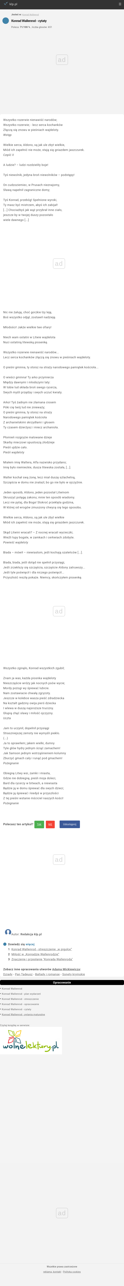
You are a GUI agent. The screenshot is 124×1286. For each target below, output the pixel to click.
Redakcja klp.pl (31, 934)
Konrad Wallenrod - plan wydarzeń (21, 993)
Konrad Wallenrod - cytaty (16, 1009)
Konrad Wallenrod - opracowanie (20, 1004)
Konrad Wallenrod (12, 988)
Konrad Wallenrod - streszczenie (20, 999)
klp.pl (10, 3)
